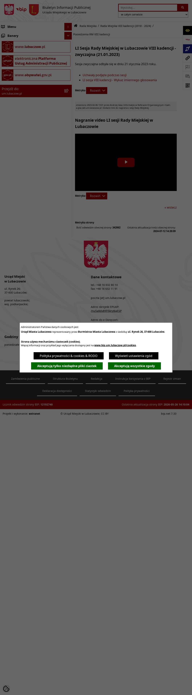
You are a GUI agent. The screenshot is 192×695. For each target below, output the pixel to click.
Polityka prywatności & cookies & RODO (69, 356)
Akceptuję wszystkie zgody (134, 366)
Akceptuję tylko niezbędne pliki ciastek (67, 366)
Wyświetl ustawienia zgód (133, 356)
